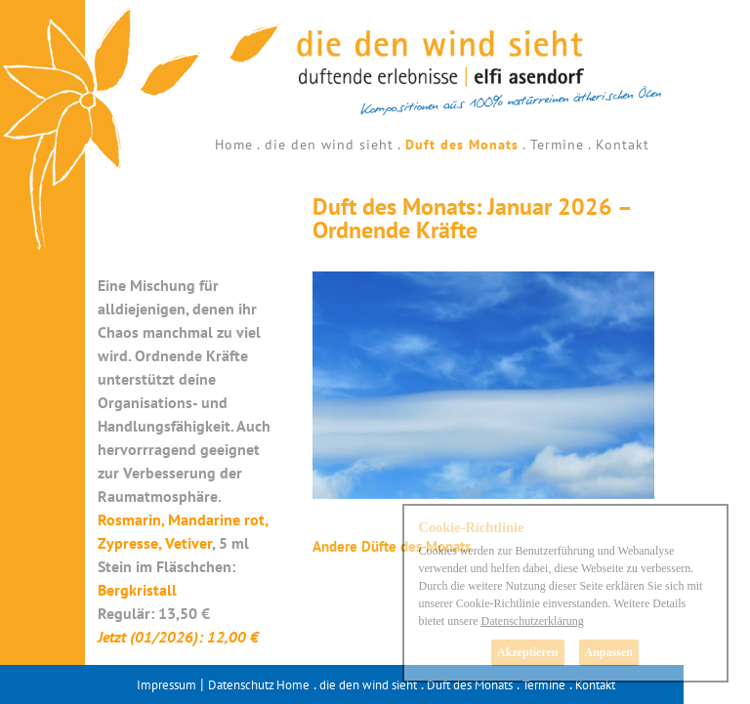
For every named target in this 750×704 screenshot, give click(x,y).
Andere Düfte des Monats (391, 546)
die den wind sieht (329, 144)
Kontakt (622, 144)
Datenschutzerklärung (531, 621)
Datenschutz (241, 685)
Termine (557, 144)
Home (234, 144)
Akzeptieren (527, 652)
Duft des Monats (462, 144)
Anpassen (609, 652)
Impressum (166, 685)
